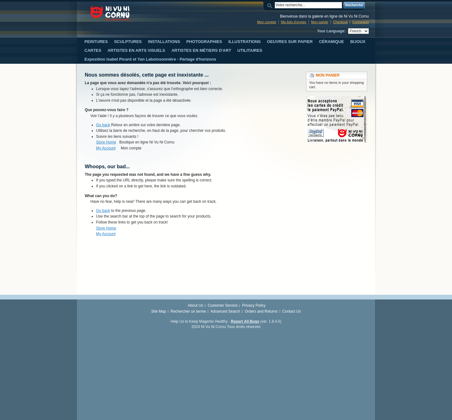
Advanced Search (225, 311)
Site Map (158, 311)
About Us (195, 305)
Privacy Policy (254, 305)
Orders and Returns (261, 311)
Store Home (106, 142)
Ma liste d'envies (293, 22)
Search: (271, 5)
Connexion (360, 22)
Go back (103, 125)
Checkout (340, 22)
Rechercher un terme (188, 311)
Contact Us (291, 311)
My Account (106, 148)
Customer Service (223, 305)
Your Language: (331, 31)
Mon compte (266, 22)
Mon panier (319, 22)
